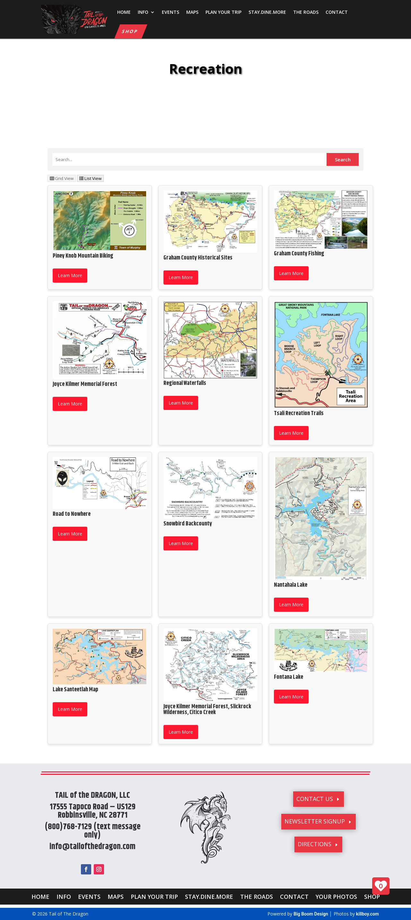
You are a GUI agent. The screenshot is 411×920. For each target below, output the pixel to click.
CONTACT (337, 12)
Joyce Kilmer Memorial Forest (85, 384)
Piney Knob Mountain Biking (83, 255)
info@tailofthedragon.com (92, 846)
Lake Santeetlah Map (75, 689)
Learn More (70, 275)
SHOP (130, 31)
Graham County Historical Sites (197, 257)
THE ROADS (306, 12)
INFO (143, 12)
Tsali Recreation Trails (299, 413)
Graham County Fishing (299, 253)
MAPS (192, 12)
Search (343, 159)
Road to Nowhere (72, 514)
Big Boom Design (310, 913)
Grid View (62, 178)
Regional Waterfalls (184, 383)
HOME (124, 12)
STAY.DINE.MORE (267, 12)
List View (90, 178)
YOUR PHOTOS (336, 896)
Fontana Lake (288, 677)
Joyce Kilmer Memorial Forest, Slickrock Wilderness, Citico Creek (207, 709)
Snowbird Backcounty (187, 523)
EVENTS (170, 12)
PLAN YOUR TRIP (223, 12)
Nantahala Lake (290, 585)
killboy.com (367, 913)
